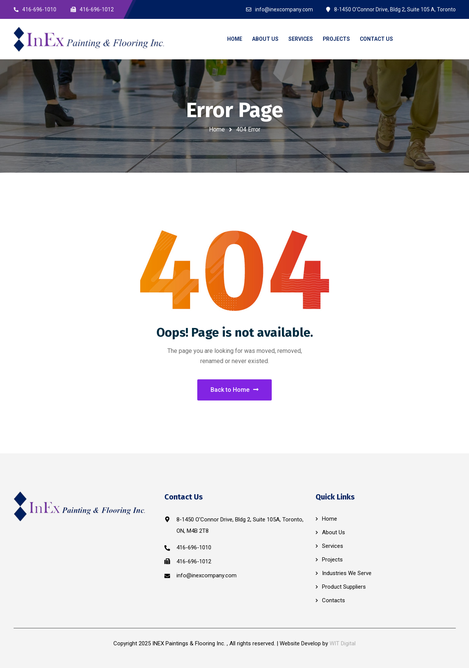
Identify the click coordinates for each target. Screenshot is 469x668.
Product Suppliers (344, 586)
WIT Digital (343, 643)
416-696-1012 (193, 561)
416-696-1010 (193, 547)
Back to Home (234, 389)
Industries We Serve (346, 573)
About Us (333, 532)
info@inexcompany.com (206, 575)
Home (217, 129)
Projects (332, 559)
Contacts (333, 600)
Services (332, 546)
